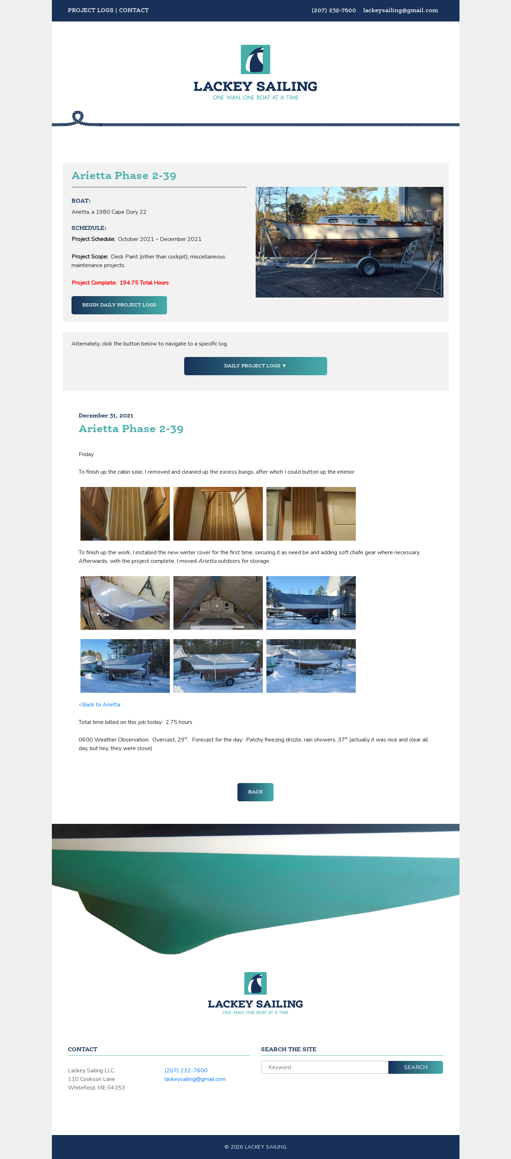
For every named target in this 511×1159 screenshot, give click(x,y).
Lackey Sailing (266, 1147)
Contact (134, 11)
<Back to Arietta (99, 705)
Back (255, 792)
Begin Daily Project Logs (119, 305)
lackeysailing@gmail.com (400, 11)
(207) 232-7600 (334, 11)
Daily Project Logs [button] (253, 365)
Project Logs (90, 11)
